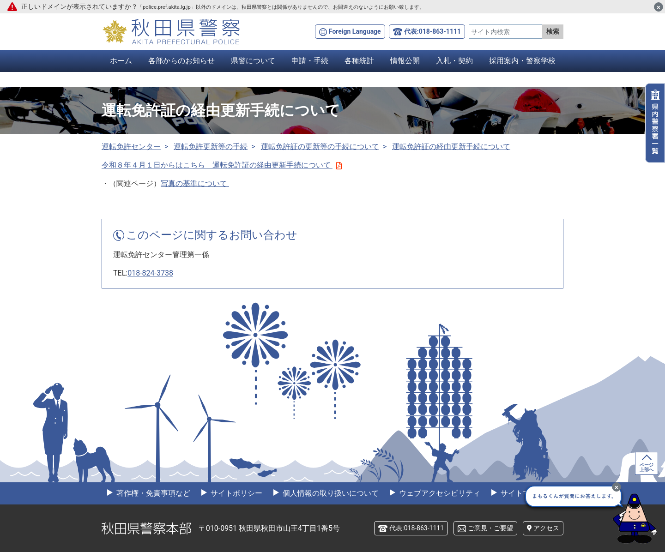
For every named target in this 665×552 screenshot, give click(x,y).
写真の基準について (195, 183)
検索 (552, 31)
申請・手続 (309, 60)
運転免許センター (131, 146)
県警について (253, 60)
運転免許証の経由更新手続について (451, 146)
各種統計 (359, 60)
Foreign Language (355, 31)
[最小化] (616, 487)
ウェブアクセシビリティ (438, 493)
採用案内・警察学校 (522, 60)
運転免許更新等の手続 (211, 146)
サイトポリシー (235, 493)
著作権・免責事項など (152, 493)
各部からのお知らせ (181, 60)
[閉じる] (658, 7)
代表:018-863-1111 (432, 31)
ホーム (121, 60)
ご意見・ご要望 (490, 528)
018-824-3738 (150, 273)
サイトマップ (522, 493)
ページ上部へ (646, 467)
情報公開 (405, 60)
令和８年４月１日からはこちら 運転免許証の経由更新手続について (222, 165)
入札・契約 (454, 60)
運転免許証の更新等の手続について (320, 146)
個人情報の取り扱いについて (330, 493)
